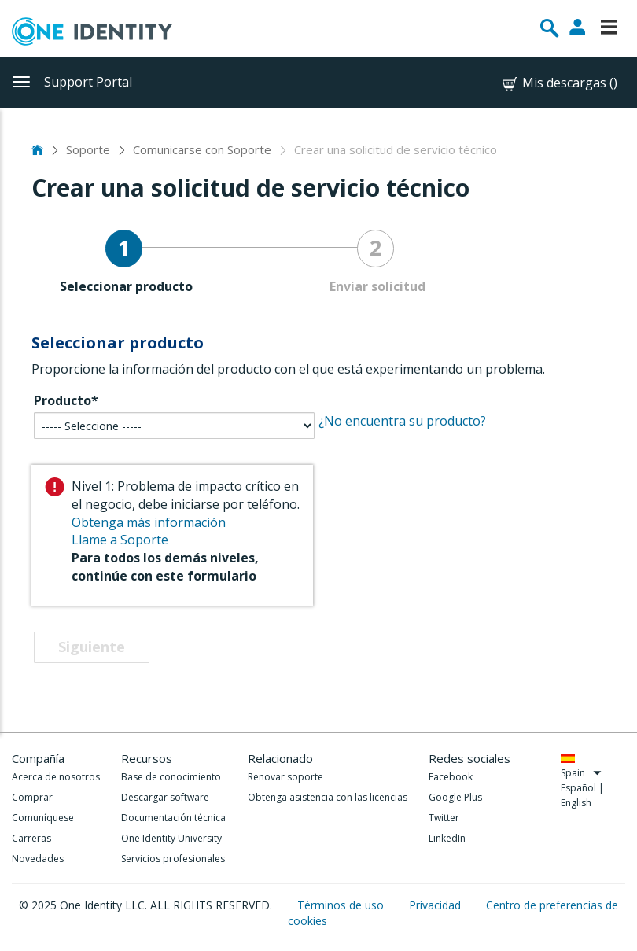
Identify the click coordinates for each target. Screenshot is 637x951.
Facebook (451, 776)
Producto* (66, 400)
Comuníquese (43, 817)
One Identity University (171, 838)
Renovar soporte (285, 776)
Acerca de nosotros (56, 776)
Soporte (88, 149)
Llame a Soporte (120, 539)
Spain (581, 773)
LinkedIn (447, 838)
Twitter (444, 817)
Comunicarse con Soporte (202, 149)
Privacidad (436, 905)
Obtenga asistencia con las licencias (327, 797)
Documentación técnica (173, 817)
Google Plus (455, 797)
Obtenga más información (149, 522)
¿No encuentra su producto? (402, 420)
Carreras (31, 838)
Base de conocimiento (171, 776)
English (576, 802)
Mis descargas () (558, 83)
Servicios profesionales (173, 858)
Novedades (38, 858)
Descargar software (165, 797)
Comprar (32, 797)
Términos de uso (342, 905)
